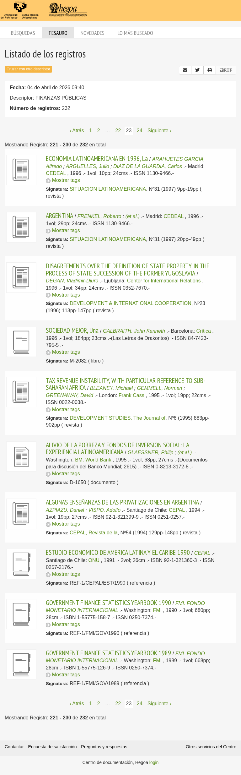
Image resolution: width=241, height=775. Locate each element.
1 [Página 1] (90, 130)
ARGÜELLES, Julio (87, 166)
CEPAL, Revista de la (94, 532)
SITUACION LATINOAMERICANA (108, 189)
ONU (94, 560)
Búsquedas (23, 32)
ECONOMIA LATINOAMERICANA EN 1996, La (97, 158)
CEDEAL (56, 173)
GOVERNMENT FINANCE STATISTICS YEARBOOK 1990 (108, 602)
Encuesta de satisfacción (52, 746)
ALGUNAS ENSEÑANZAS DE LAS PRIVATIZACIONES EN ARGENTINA (122, 502)
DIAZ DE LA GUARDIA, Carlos (147, 166)
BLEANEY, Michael (111, 388)
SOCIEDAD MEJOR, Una (72, 330)
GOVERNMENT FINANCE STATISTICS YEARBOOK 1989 (108, 652)
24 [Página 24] (139, 130)
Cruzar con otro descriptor (28, 69)
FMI (157, 610)
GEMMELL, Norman (159, 388)
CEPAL (177, 510)
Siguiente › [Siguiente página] (159, 130)
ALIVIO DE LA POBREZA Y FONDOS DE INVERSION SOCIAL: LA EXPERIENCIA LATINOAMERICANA (117, 448)
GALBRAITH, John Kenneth (134, 331)
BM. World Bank (93, 459)
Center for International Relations (164, 280)
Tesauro (57, 32)
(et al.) (133, 216)
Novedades (92, 32)
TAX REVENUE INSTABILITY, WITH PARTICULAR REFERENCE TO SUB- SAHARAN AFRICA (125, 384)
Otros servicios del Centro (211, 746)
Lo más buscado (135, 32)
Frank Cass (131, 395)
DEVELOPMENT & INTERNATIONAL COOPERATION (130, 303)
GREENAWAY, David (69, 395)
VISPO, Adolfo (104, 510)
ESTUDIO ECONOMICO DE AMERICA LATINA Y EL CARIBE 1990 (118, 552)
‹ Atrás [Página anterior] (76, 130)
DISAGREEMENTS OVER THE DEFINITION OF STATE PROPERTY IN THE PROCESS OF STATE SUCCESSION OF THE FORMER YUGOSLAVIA (127, 269)
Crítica (203, 331)
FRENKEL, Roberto (99, 216)
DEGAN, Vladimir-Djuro (72, 280)
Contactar (14, 746)
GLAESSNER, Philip (151, 452)
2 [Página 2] (98, 130)
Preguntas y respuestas (104, 746)
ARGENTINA (59, 215)
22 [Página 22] (118, 130)
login (154, 762)
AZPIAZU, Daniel (65, 510)
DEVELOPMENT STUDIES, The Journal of (117, 418)
